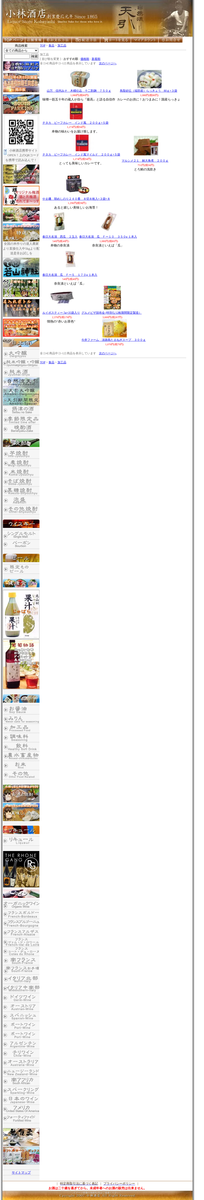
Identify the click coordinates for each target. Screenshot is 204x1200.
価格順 (84, 59)
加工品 (62, 45)
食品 (51, 45)
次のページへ (108, 63)
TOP (42, 45)
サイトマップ (21, 1172)
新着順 (96, 59)
